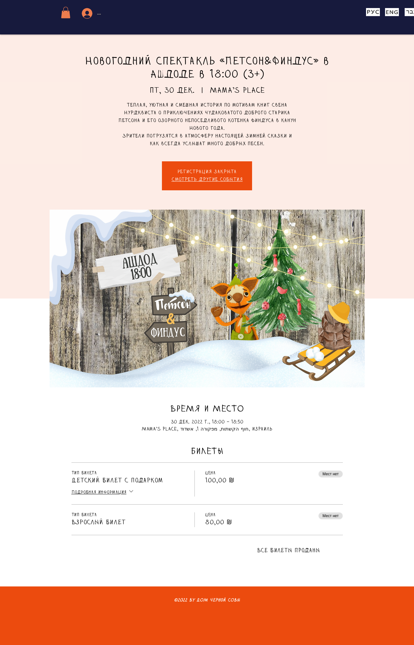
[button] (66, 12)
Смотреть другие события (207, 179)
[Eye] (373, 12)
